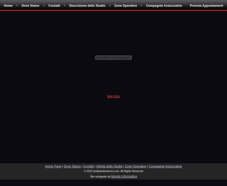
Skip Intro (113, 96)
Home (8, 5)
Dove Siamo (30, 5)
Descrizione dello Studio (87, 5)
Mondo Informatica (124, 176)
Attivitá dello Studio (109, 166)
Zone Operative (125, 5)
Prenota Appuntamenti (206, 5)
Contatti (54, 5)
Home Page (53, 166)
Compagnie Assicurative (164, 5)
